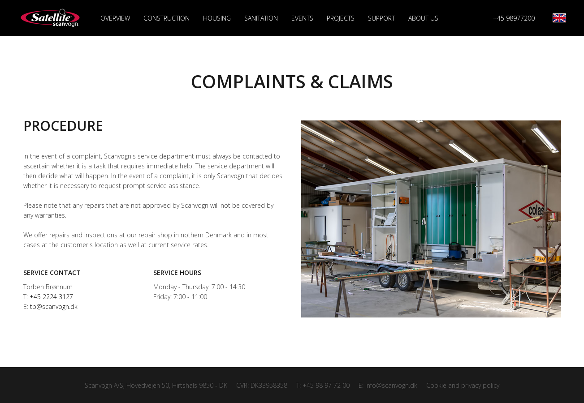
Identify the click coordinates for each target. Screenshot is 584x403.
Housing (217, 18)
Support (381, 18)
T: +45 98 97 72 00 (323, 385)
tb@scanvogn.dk (54, 306)
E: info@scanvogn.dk (388, 385)
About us (423, 18)
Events (302, 18)
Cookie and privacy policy (462, 385)
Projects (341, 18)
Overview (115, 18)
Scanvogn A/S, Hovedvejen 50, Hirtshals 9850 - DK (156, 385)
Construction (166, 18)
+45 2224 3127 (51, 296)
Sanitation (261, 18)
